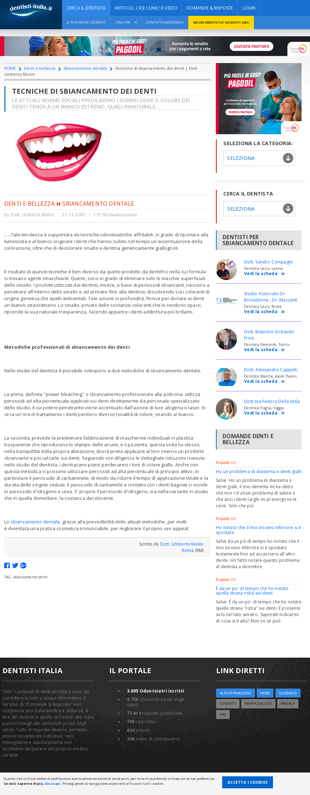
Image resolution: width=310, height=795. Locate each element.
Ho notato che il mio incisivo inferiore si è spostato (258, 529)
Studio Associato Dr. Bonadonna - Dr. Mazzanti (270, 297)
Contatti (228, 703)
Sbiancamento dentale (85, 68)
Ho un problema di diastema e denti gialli (258, 471)
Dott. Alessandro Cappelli (270, 370)
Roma (188, 550)
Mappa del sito (258, 703)
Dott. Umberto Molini (32, 215)
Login (249, 8)
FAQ (223, 714)
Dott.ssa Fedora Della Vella (272, 401)
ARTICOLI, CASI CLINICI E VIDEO (146, 8)
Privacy (288, 703)
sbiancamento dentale (35, 521)
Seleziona (241, 158)
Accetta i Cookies (247, 782)
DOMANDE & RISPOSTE (210, 8)
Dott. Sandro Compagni (268, 262)
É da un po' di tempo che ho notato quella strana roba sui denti (252, 590)
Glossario (288, 693)
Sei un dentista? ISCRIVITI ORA (221, 22)
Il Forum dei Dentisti (86, 22)
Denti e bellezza (40, 68)
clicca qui (52, 783)
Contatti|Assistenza (164, 22)
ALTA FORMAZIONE (235, 693)
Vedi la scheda (264, 274)
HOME (10, 68)
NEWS (265, 693)
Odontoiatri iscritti (155, 691)
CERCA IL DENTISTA (86, 8)
